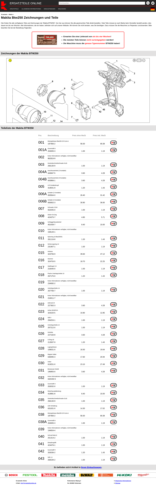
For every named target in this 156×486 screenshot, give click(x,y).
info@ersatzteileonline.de (28, 483)
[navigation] (75, 9)
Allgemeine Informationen (123, 481)
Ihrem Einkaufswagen (91, 467)
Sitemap (117, 483)
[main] (78, 241)
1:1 (139, 60)
